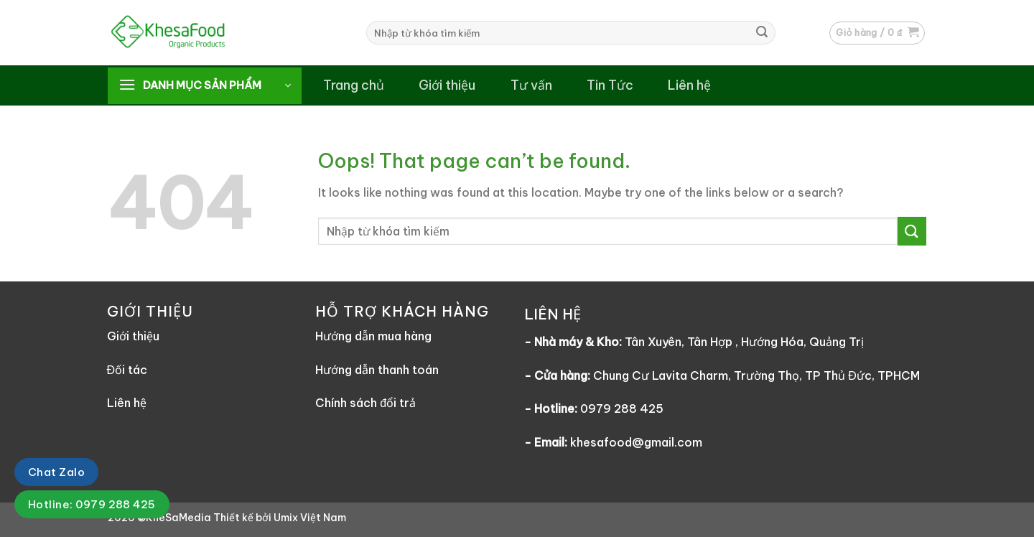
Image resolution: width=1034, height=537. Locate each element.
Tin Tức (610, 85)
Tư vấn (531, 85)
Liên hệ (689, 85)
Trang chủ (353, 85)
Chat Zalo (56, 472)
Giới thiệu (447, 85)
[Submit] (762, 33)
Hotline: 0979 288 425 (92, 504)
